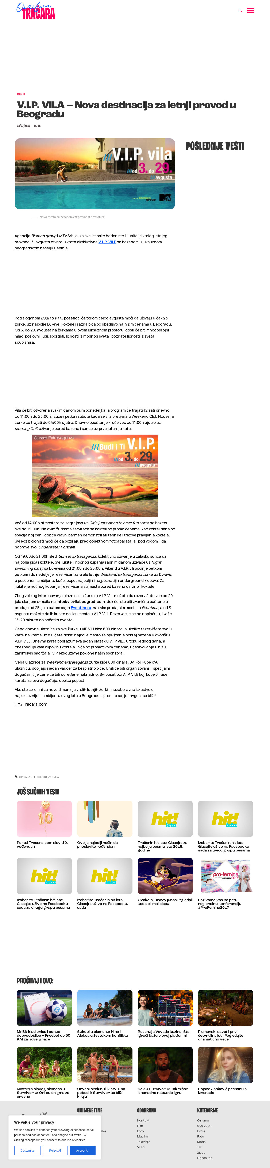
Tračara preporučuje (33, 777)
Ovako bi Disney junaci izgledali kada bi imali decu (165, 902)
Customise (28, 1150)
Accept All (82, 1150)
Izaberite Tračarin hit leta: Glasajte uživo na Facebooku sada (102, 904)
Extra (201, 1131)
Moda (201, 1142)
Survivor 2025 (88, 1126)
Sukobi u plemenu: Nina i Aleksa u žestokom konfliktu (102, 1034)
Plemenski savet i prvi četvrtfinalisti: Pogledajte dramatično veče (220, 1036)
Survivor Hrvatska (91, 1131)
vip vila (54, 777)
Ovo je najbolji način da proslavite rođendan (97, 845)
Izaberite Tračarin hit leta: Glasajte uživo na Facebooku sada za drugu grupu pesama (43, 904)
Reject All (55, 1150)
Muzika (142, 1136)
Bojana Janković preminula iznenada (222, 1091)
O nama (203, 1120)
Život (201, 1153)
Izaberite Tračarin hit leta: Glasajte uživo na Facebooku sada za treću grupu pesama (224, 847)
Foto (140, 1131)
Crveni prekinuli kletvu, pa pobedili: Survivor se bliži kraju (101, 1093)
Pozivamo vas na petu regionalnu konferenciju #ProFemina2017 (219, 904)
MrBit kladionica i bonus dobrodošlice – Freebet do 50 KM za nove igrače (43, 1036)
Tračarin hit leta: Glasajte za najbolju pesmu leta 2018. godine (162, 847)
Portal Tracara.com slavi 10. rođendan (42, 845)
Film (140, 1126)
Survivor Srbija (89, 1136)
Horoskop (205, 1158)
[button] (240, 10)
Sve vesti (204, 1126)
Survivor (84, 1120)
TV (199, 1147)
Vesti (140, 1147)
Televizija (143, 1142)
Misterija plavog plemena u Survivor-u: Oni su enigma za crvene (43, 1093)
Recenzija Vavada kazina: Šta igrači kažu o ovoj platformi (163, 1034)
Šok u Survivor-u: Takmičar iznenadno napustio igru (163, 1091)
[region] (54, 1137)
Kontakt (143, 1120)
